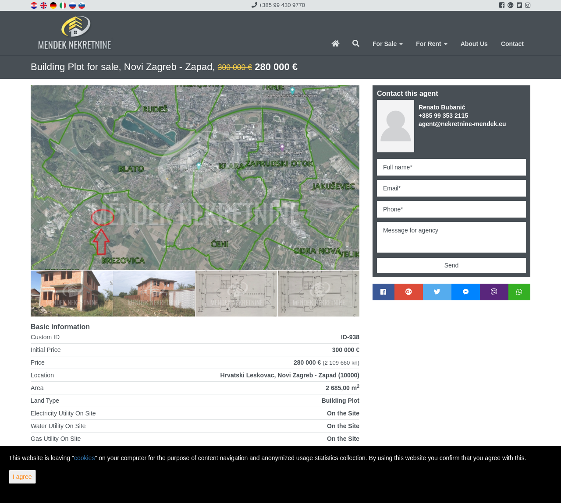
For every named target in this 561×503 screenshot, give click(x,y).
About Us (474, 43)
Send (451, 265)
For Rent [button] (431, 43)
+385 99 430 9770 (278, 5)
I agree (22, 476)
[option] (72, 293)
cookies (84, 457)
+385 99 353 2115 (443, 115)
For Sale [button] (388, 43)
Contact (512, 43)
